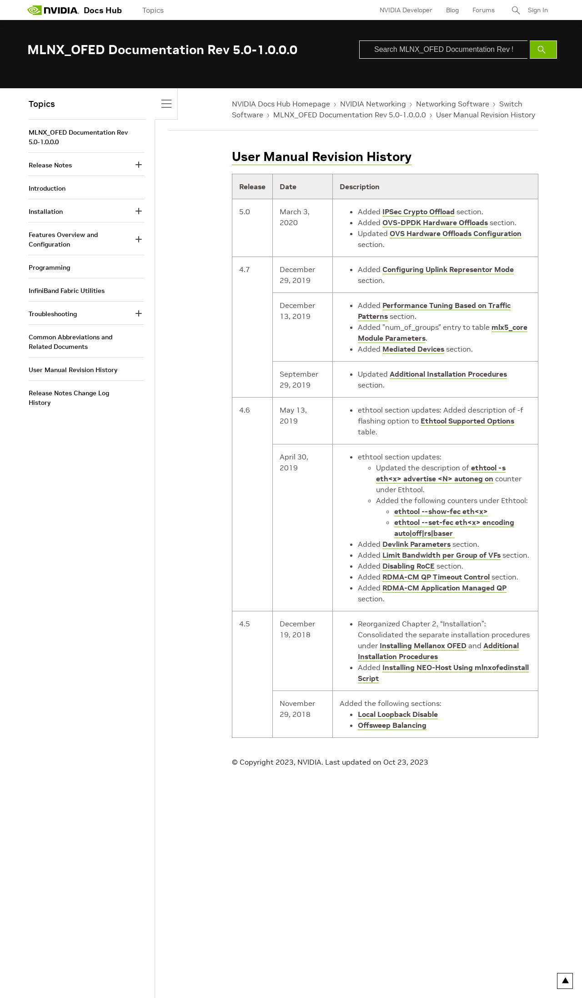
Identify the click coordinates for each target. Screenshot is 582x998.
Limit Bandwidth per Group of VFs (441, 554)
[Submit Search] (543, 49)
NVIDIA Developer (406, 10)
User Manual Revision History (485, 114)
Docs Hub (103, 10)
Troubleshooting (53, 314)
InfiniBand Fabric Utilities (67, 291)
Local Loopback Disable (398, 714)
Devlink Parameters (416, 544)
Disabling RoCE (408, 565)
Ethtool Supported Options (467, 420)
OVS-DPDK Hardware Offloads (435, 222)
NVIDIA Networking (373, 103)
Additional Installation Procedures (448, 373)
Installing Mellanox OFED (423, 645)
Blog (452, 10)
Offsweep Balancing (392, 725)
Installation (46, 211)
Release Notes (50, 165)
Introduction (47, 188)
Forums (483, 10)
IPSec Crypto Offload (418, 211)
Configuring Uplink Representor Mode (448, 269)
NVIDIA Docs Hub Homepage (281, 103)
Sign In (538, 10)
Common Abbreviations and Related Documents (70, 342)
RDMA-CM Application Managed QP (444, 587)
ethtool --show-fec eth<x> (441, 511)
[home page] (53, 10)
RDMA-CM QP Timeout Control (436, 576)
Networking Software (452, 103)
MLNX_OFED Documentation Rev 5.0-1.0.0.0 (349, 114)
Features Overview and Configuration (63, 239)
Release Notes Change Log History (69, 398)
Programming (49, 267)
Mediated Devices (413, 348)
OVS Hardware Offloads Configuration (456, 233)
